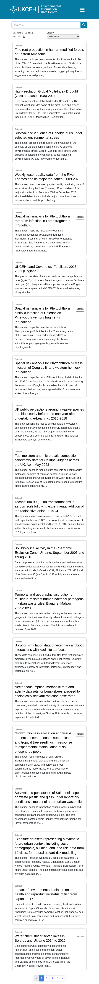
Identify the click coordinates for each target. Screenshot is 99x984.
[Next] (62, 978)
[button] (24, 36)
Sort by (50, 32)
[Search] (83, 25)
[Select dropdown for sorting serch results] (63, 36)
